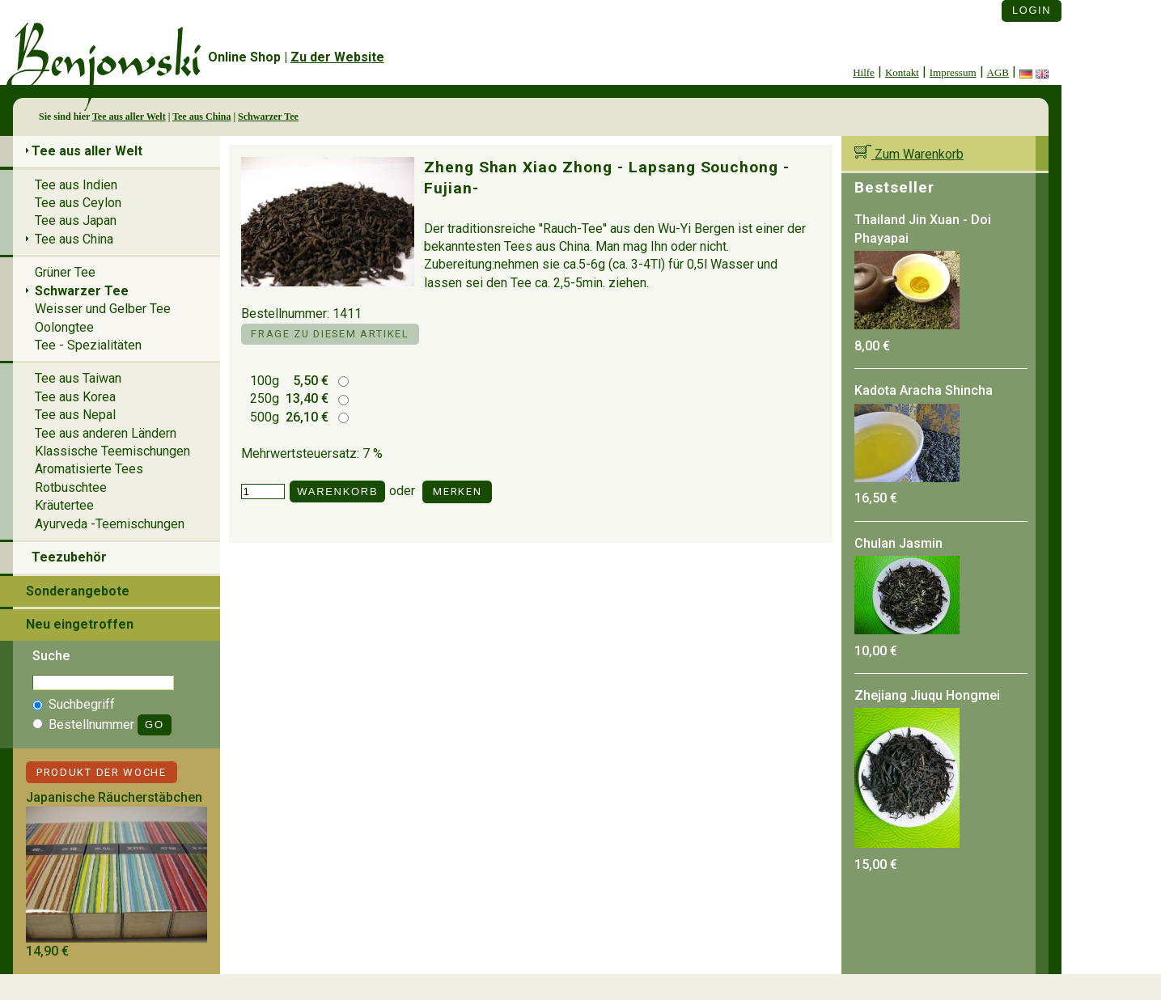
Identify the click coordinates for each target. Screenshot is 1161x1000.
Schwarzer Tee (268, 116)
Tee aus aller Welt (129, 116)
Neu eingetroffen (79, 624)
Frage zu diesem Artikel (330, 334)
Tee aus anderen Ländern (105, 433)
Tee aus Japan (76, 220)
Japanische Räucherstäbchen (114, 797)
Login (1031, 10)
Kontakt (902, 72)
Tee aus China (201, 116)
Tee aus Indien (76, 185)
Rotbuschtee (71, 487)
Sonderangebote (77, 591)
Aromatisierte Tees (89, 469)
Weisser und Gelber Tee (103, 308)
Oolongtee (64, 327)
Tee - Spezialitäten (88, 345)
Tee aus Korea (75, 397)
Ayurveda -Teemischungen (109, 524)
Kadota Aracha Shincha (923, 390)
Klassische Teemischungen (112, 451)
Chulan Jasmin (898, 543)
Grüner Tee (65, 272)
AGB (998, 72)
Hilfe (864, 72)
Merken (457, 491)
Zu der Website (337, 57)
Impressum (953, 72)
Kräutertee (64, 505)
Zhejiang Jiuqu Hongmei (927, 695)
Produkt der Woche (101, 772)
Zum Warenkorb (909, 154)
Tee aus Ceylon (78, 202)
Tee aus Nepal (75, 414)
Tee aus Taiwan (78, 378)
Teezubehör (69, 557)
